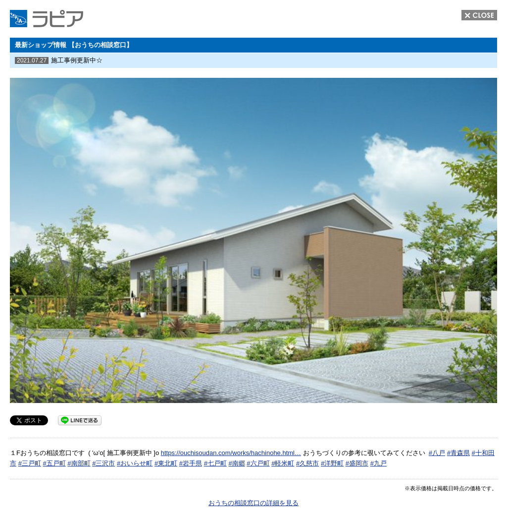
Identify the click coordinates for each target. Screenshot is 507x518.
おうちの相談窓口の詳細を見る (253, 503)
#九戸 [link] (378, 463)
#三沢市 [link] (103, 463)
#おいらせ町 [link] (134, 463)
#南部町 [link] (78, 463)
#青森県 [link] (458, 453)
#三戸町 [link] (29, 463)
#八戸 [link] (437, 453)
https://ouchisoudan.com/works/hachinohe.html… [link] (231, 453)
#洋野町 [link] (332, 463)
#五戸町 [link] (54, 463)
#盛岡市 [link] (357, 463)
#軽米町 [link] (282, 463)
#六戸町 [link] (258, 463)
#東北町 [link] (165, 463)
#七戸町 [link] (215, 463)
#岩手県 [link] (190, 463)
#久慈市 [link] (307, 463)
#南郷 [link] (237, 463)
